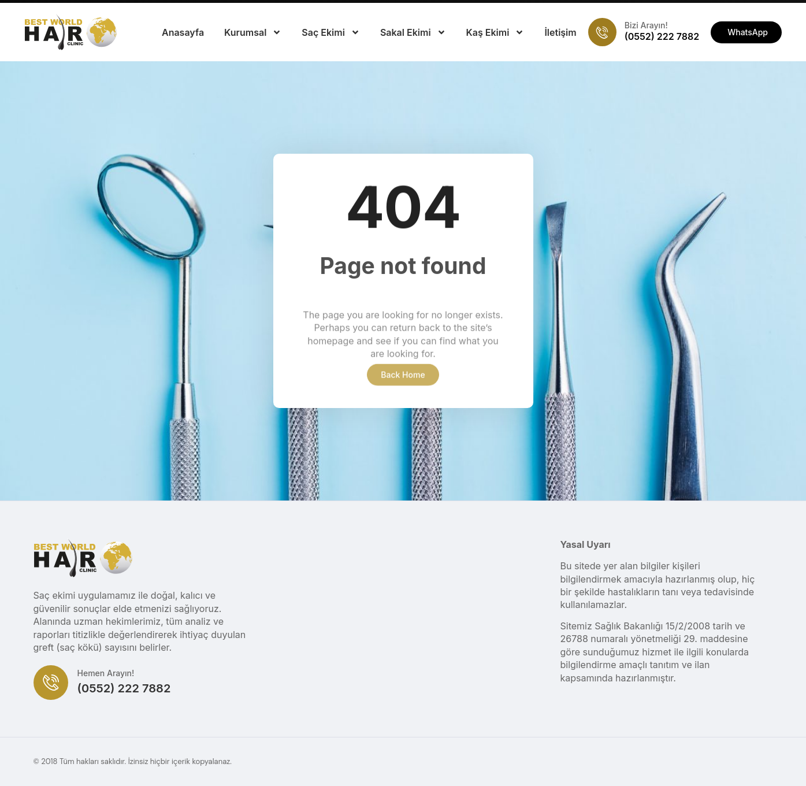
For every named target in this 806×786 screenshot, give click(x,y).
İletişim (560, 32)
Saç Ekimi (331, 32)
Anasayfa (183, 32)
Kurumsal (252, 32)
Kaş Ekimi (495, 32)
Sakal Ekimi (413, 32)
